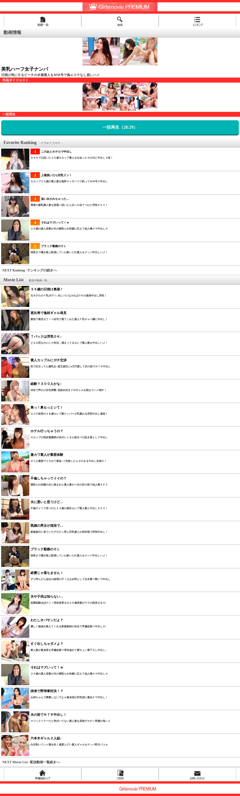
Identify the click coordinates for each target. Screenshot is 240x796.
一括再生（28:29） (120, 127)
